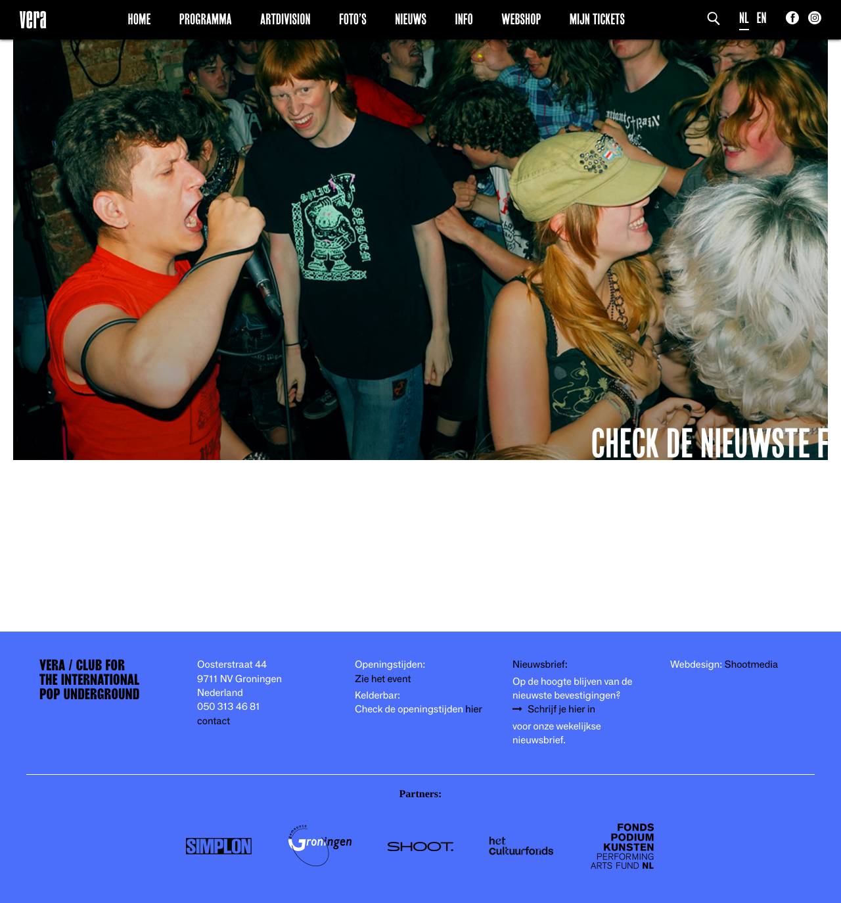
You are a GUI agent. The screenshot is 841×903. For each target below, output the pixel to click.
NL (744, 18)
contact (213, 721)
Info (463, 19)
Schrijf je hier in (561, 709)
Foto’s (353, 19)
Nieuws (410, 19)
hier (473, 709)
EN (762, 18)
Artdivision (285, 19)
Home (139, 19)
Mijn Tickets (597, 19)
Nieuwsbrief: (540, 665)
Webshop (521, 19)
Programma (205, 19)
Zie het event (383, 679)
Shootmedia (752, 665)
